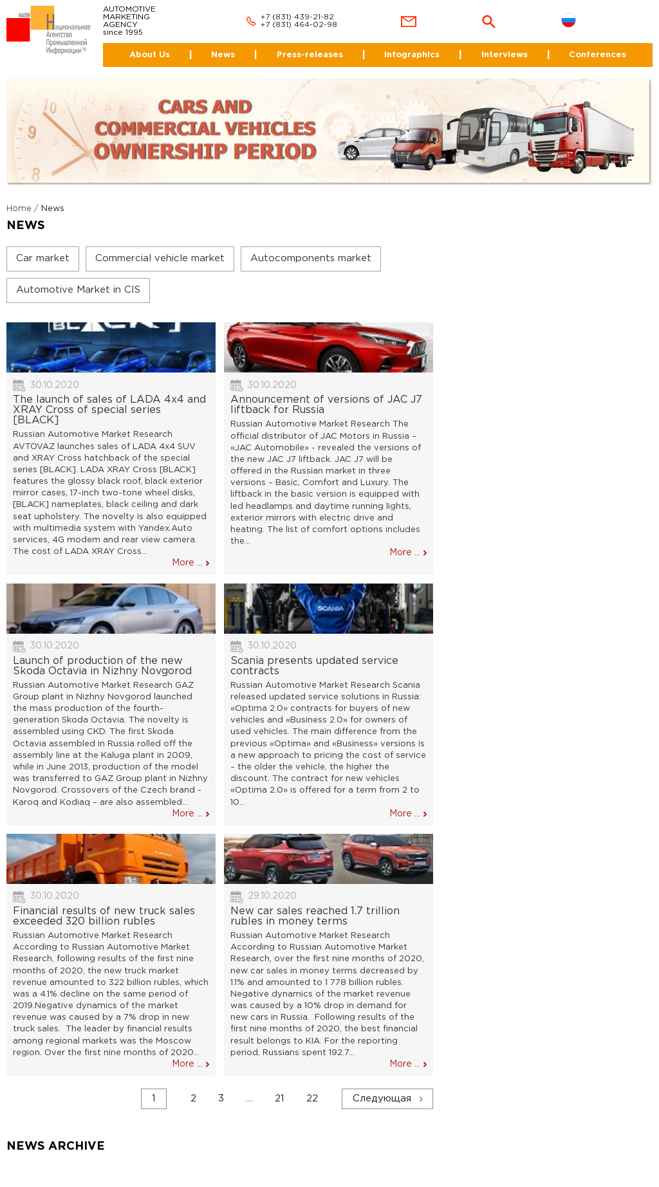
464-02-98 (315, 24)
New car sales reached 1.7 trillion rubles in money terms (315, 916)
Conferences (597, 55)
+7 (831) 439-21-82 (297, 17)
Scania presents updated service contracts (314, 666)
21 (279, 1098)
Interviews (504, 55)
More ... (187, 563)
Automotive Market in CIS (78, 290)
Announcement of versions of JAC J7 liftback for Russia (326, 405)
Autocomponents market (310, 258)
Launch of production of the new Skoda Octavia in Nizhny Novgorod (102, 666)
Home (19, 208)
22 (312, 1098)
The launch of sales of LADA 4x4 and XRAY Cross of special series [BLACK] (109, 410)
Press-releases (310, 55)
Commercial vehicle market (160, 258)
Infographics (412, 55)
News (223, 55)
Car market (43, 258)
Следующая (382, 1098)
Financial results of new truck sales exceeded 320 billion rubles (104, 916)
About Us (149, 55)
